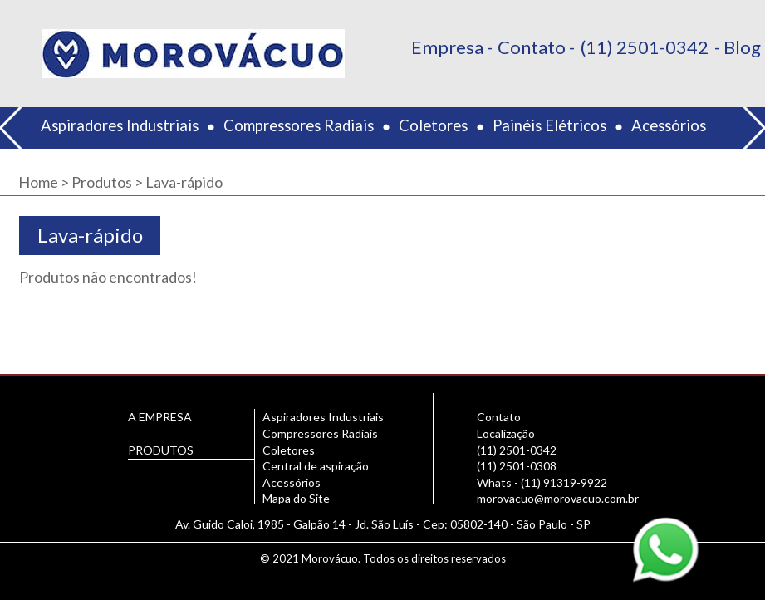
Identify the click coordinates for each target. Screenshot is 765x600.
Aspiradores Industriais (120, 125)
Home (38, 182)
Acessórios (668, 125)
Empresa (447, 47)
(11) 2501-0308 (517, 466)
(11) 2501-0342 (645, 47)
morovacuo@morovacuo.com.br (558, 498)
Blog (742, 47)
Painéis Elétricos (549, 125)
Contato (532, 47)
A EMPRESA (160, 417)
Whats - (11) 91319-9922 (542, 482)
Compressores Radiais (298, 125)
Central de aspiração (315, 466)
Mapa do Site (296, 498)
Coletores (433, 125)
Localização (506, 433)
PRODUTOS (161, 450)
